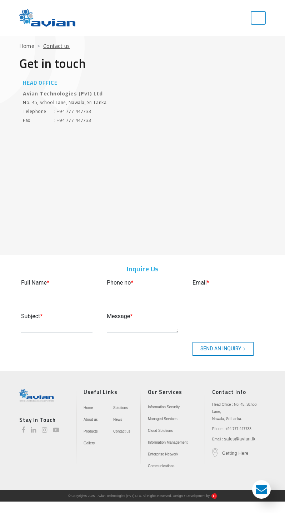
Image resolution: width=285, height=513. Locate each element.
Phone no (120, 282)
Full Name (35, 282)
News (117, 419)
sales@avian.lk (239, 439)
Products (91, 431)
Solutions (120, 408)
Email (200, 282)
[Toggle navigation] (258, 18)
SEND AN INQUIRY (223, 348)
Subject (31, 316)
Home (26, 46)
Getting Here (235, 453)
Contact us (121, 431)
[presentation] (230, 322)
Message (119, 316)
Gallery (89, 443)
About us (91, 419)
